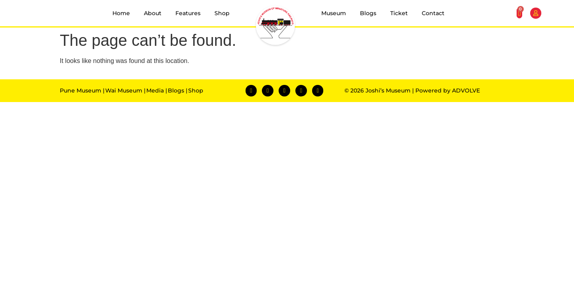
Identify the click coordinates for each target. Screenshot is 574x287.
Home (121, 13)
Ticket (399, 13)
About (152, 13)
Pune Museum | (82, 90)
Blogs (368, 13)
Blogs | (177, 90)
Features (188, 13)
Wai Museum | (125, 90)
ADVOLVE (466, 90)
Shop (222, 13)
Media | (156, 90)
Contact (433, 13)
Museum (333, 13)
